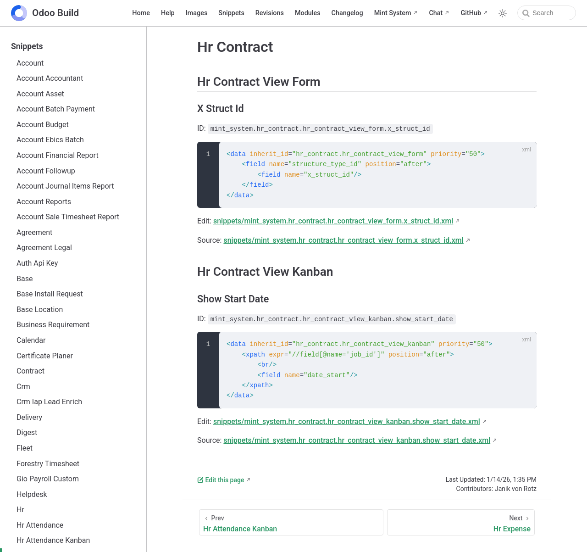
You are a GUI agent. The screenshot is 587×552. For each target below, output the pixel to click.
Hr (20, 509)
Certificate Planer (45, 355)
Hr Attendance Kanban (53, 540)
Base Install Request (50, 294)
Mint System (392, 13)
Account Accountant (50, 78)
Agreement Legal (44, 247)
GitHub (470, 13)
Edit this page (220, 480)
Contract (30, 371)
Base (25, 278)
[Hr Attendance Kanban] (291, 522)
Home (141, 13)
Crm (23, 386)
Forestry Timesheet (48, 463)
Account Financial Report (58, 155)
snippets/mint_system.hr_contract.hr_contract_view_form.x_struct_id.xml (333, 221)
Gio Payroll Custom (48, 478)
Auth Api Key (37, 263)
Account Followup (46, 171)
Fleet (25, 448)
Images (197, 13)
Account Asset (40, 93)
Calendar (31, 340)
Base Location (40, 309)
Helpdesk (32, 494)
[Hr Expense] (461, 522)
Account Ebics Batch (50, 139)
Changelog (347, 13)
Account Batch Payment (56, 109)
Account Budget (43, 124)
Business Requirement (53, 324)
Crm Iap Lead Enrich (49, 401)
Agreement (34, 232)
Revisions (269, 13)
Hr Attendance (40, 525)
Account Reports (44, 201)
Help (168, 13)
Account (30, 63)
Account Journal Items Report (65, 186)
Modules (308, 13)
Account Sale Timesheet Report (68, 216)
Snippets (231, 13)
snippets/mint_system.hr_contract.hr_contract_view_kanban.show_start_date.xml (346, 421)
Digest (27, 432)
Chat (436, 13)
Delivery (29, 417)
